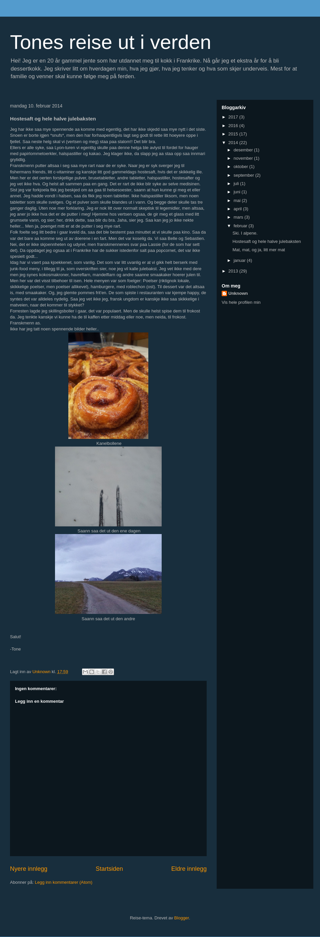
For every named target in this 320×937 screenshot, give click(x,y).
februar (241, 225)
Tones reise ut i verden (110, 42)
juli (237, 183)
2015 (233, 133)
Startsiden (109, 868)
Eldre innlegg (189, 868)
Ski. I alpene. (244, 233)
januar (240, 260)
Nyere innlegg (28, 868)
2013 (233, 271)
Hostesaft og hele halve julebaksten (266, 241)
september (244, 175)
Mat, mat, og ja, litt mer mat (258, 249)
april (238, 208)
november (244, 158)
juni (238, 191)
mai (238, 200)
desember (244, 149)
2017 (233, 116)
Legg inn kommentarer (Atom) (63, 882)
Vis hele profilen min (241, 302)
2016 (233, 125)
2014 (233, 142)
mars (239, 217)
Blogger (181, 917)
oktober (241, 166)
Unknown (238, 293)
